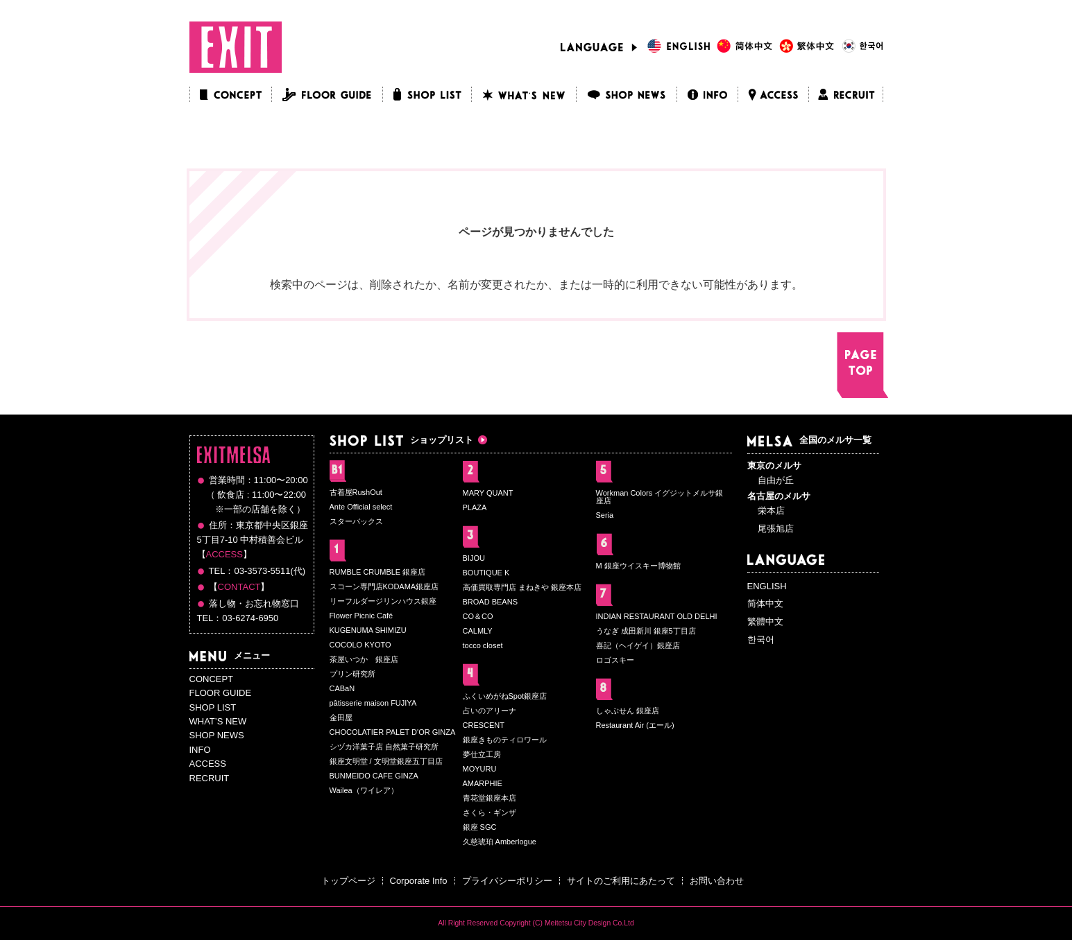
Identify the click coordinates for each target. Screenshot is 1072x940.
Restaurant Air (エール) (635, 725)
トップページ (348, 881)
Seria (605, 515)
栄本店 (771, 510)
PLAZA (475, 507)
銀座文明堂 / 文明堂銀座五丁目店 (386, 761)
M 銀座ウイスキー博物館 (638, 566)
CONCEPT (211, 679)
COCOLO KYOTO (360, 645)
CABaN (342, 688)
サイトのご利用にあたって (621, 881)
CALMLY (478, 631)
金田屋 (341, 717)
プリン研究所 (352, 674)
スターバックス (356, 521)
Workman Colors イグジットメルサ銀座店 (660, 497)
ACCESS (224, 554)
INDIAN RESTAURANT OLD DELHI (656, 616)
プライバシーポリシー (507, 881)
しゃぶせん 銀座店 (627, 710)
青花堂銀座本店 (489, 798)
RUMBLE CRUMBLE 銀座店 (378, 572)
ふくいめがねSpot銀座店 (505, 696)
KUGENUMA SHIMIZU (368, 630)
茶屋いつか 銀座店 (364, 659)
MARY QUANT (488, 493)
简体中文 (765, 603)
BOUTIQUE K (486, 572)
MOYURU (480, 769)
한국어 (760, 639)
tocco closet (483, 645)
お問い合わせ (717, 881)
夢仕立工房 (482, 754)
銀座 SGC (480, 827)
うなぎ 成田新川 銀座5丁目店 (646, 631)
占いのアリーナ (489, 710)
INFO (200, 750)
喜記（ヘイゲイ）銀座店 (638, 645)
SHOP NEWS (216, 735)
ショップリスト (401, 440)
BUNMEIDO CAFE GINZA (374, 776)
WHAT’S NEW (218, 721)
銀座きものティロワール (505, 740)
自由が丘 (776, 480)
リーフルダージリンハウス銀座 (383, 601)
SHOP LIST (213, 707)
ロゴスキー (615, 660)
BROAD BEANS (490, 602)
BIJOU (474, 558)
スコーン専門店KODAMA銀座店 (384, 586)
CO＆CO (478, 616)
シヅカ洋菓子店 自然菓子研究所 (384, 746)
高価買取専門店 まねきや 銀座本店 (522, 587)
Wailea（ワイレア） (364, 790)
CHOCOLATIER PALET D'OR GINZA (393, 732)
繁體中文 (765, 621)
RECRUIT (209, 778)
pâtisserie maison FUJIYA (373, 703)
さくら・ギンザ (489, 812)
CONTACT (239, 587)
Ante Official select (361, 507)
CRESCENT (484, 725)
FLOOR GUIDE (220, 693)
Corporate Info (419, 881)
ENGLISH (767, 586)
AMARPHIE (482, 783)
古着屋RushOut (356, 492)
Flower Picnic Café (361, 615)
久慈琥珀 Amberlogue (499, 841)
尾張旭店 (776, 528)
